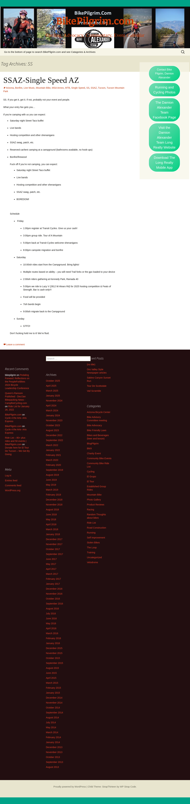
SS (87, 87)
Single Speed (78, 87)
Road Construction (96, 527)
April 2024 (51, 405)
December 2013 (54, 747)
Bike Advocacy (94, 425)
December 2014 (54, 697)
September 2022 (54, 440)
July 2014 (51, 722)
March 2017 (52, 574)
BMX (89, 448)
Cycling (91, 471)
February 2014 (53, 737)
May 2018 (51, 519)
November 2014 (54, 702)
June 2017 (51, 559)
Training (91, 552)
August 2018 (52, 509)
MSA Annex (58, 87)
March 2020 (52, 460)
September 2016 (54, 603)
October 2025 (53, 380)
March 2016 (52, 633)
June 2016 (51, 618)
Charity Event (94, 453)
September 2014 (54, 712)
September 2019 (54, 470)
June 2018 (51, 514)
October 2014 (53, 707)
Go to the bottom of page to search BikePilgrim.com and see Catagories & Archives (49, 52)
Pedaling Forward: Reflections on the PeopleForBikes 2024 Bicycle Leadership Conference (17, 382)
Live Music (29, 87)
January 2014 (53, 742)
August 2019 (52, 475)
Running (91, 532)
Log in (8, 475)
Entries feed (11, 480)
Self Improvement (96, 537)
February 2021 (53, 455)
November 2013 (54, 752)
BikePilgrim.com (13, 414)
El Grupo (91, 476)
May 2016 (51, 623)
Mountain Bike (43, 87)
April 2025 (51, 385)
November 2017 (54, 544)
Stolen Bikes (93, 542)
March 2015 (52, 683)
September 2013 (54, 762)
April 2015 (51, 678)
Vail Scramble (94, 391)
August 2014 (52, 717)
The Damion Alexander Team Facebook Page (164, 110)
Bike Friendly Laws (96, 430)
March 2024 (52, 410)
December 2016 (54, 588)
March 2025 (52, 390)
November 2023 (54, 420)
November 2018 (54, 504)
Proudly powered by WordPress (69, 786)
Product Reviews (95, 504)
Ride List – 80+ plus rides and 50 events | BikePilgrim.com (15, 441)
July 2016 (51, 613)
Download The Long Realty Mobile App (164, 162)
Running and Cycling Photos (164, 90)
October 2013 (53, 757)
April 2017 (51, 569)
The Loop (92, 547)
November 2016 (54, 593)
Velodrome (92, 562)
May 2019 (51, 484)
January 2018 (53, 534)
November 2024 (54, 400)
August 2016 (52, 608)
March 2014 (52, 732)
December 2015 (54, 648)
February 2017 (53, 579)
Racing (90, 509)
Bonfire (18, 87)
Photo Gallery (94, 499)
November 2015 (54, 653)
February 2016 (53, 638)
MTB (67, 87)
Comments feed (13, 485)
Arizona (10, 87)
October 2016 (53, 598)
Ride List (91, 522)
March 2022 (52, 445)
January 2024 (53, 415)
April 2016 (51, 628)
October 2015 (53, 658)
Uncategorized (94, 557)
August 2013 (52, 767)
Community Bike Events (99, 458)
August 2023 (52, 430)
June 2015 (51, 673)
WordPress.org (12, 490)
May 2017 (51, 564)
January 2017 (53, 583)
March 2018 (52, 529)
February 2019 (53, 494)
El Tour (90, 481)
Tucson (101, 87)
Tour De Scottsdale (96, 386)
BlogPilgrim (93, 443)
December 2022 (54, 435)
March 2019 (52, 489)
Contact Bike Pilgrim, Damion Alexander (164, 73)
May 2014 (51, 727)
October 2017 (53, 549)
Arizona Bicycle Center (98, 412)
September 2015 (54, 663)
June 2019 (51, 480)
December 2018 (54, 499)
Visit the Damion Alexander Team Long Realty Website (164, 137)
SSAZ (94, 87)
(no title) (91, 364)
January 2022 (53, 450)
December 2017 (54, 539)
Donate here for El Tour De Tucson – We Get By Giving (17, 451)
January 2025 (53, 395)
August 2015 (52, 668)
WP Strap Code (128, 786)
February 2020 (53, 465)
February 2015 (53, 687)
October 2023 (53, 425)
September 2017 (54, 554)
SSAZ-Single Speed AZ (41, 80)
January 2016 (53, 643)
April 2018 (51, 524)
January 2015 (53, 692)
